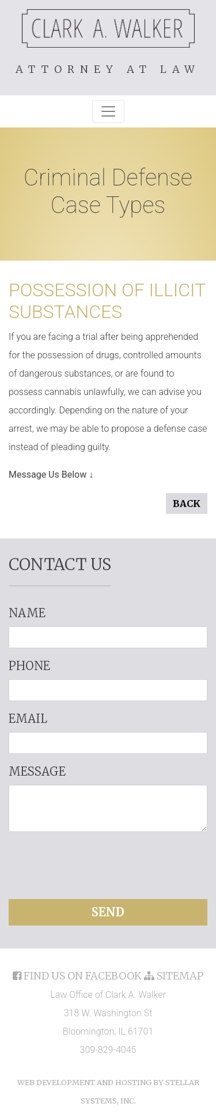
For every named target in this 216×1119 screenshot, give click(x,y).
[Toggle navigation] (108, 111)
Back (186, 503)
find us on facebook (78, 975)
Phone (29, 666)
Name (27, 613)
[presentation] (108, 863)
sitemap (173, 975)
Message (37, 771)
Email (28, 718)
